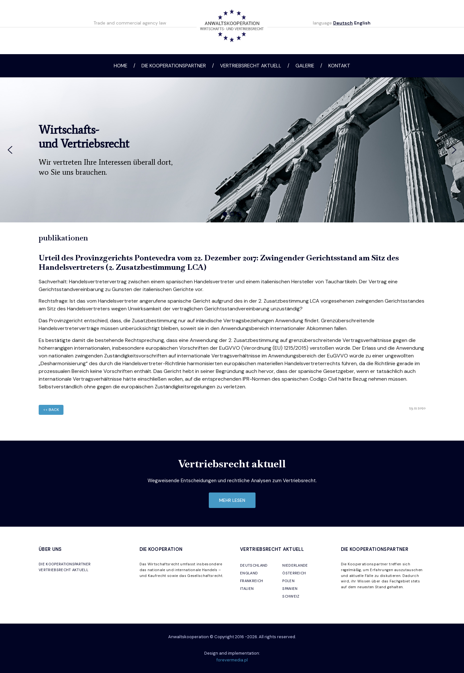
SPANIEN (289, 588)
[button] (10, 150)
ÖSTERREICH (294, 573)
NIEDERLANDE (295, 565)
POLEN (288, 581)
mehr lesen (232, 500)
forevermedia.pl (232, 660)
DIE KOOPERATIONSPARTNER (65, 564)
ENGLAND (249, 573)
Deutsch (343, 23)
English (362, 23)
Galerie (304, 66)
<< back (51, 409)
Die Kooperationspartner (173, 66)
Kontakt (339, 66)
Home (120, 66)
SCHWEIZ (290, 596)
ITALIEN (247, 588)
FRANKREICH (251, 581)
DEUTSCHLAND (254, 565)
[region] (232, 149)
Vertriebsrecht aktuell (250, 66)
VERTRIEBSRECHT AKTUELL (63, 570)
